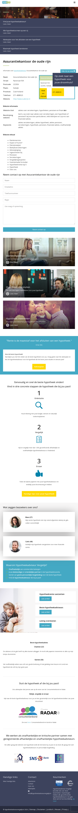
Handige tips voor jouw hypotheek (39, 494)
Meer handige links (9, 781)
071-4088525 (57, 92)
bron (29, 722)
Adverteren (31, 781)
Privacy (65, 809)
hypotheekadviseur (20, 71)
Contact (30, 784)
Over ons (31, 786)
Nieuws (58, 809)
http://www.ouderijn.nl (21, 99)
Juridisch (50, 809)
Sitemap (32, 809)
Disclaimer (41, 809)
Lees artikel (45, 599)
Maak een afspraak (43, 93)
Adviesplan (39, 366)
